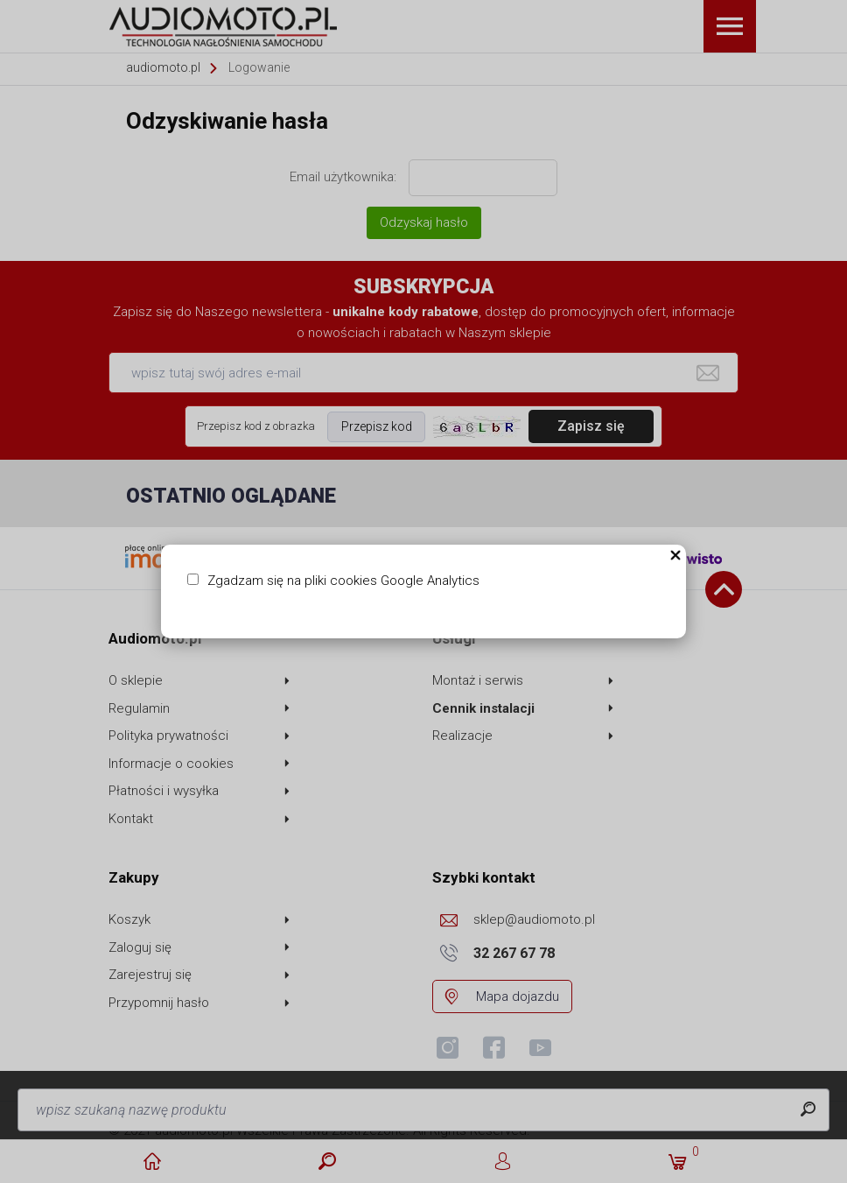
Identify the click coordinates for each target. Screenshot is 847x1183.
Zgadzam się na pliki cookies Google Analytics (343, 580)
